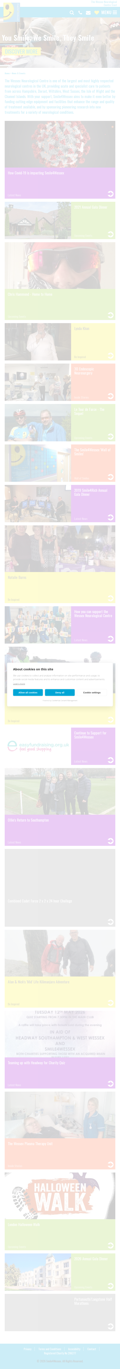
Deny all (59, 692)
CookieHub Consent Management (64, 700)
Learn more (19, 683)
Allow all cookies (28, 692)
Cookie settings (92, 692)
